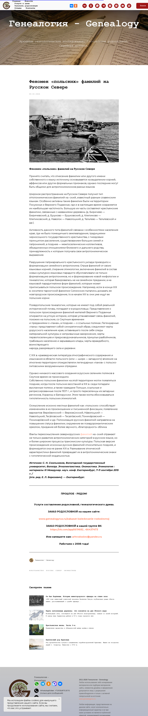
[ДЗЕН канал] (116, 6)
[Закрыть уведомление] (59, 699)
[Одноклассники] (91, 6)
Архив (17, 10)
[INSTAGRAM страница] (110, 6)
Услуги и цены (21, 3)
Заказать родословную (26, 6)
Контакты (30, 8)
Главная (16, 1)
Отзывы (17, 8)
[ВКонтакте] (84, 6)
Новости (29, 1)
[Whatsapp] (97, 6)
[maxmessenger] (129, 6)
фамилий (86, 434)
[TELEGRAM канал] (103, 6)
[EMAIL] (123, 6)
